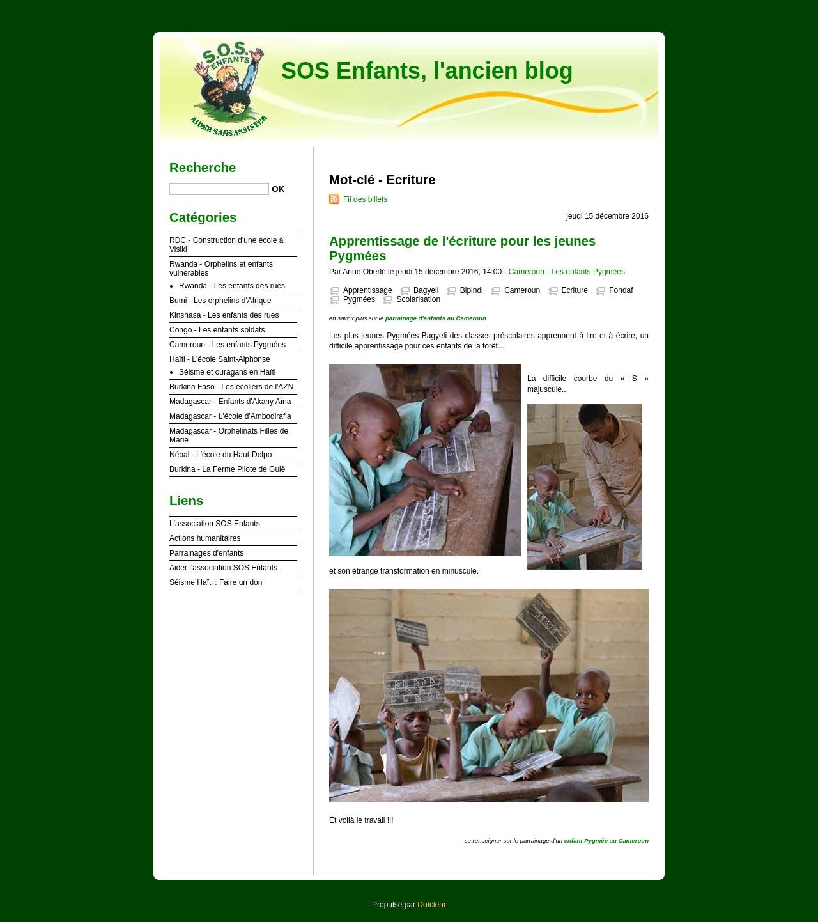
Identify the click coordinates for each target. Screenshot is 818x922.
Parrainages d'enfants (206, 553)
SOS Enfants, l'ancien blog (427, 71)
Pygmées (359, 299)
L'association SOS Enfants (214, 523)
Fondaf (621, 290)
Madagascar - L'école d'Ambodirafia (230, 416)
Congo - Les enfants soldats (217, 329)
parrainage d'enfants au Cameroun (435, 318)
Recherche (202, 167)
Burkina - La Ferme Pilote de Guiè (227, 469)
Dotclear (431, 904)
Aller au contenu (661, 8)
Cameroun (522, 290)
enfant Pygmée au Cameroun (606, 840)
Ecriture (575, 290)
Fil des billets (365, 199)
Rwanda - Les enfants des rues (232, 285)
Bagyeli (425, 290)
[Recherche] (219, 189)
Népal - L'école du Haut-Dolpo (220, 454)
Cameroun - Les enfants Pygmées (567, 271)
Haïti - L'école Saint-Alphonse (219, 359)
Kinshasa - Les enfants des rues (224, 315)
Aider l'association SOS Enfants (223, 567)
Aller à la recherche (781, 8)
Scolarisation (418, 299)
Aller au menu (717, 8)
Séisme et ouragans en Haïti (227, 372)
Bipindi (471, 290)
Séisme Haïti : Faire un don (215, 582)
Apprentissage (367, 290)
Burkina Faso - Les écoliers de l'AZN (231, 386)
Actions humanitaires (204, 538)
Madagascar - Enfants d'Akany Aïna (230, 401)
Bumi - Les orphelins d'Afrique (220, 300)
